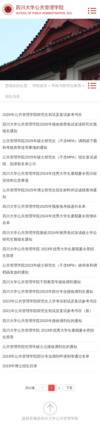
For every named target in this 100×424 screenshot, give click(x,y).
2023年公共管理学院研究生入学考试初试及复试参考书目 (49, 301)
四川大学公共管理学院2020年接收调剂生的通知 (42, 321)
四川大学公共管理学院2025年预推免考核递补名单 (43, 206)
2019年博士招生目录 (19, 366)
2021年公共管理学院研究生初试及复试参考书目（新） (47, 311)
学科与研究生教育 (66, 86)
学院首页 (39, 86)
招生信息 (12, 96)
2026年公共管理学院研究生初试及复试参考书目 (42, 114)
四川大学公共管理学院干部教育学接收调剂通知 (41, 282)
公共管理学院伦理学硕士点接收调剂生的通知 (39, 346)
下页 (69, 388)
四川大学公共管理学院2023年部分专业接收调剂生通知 (47, 291)
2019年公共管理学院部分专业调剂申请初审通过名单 (45, 356)
